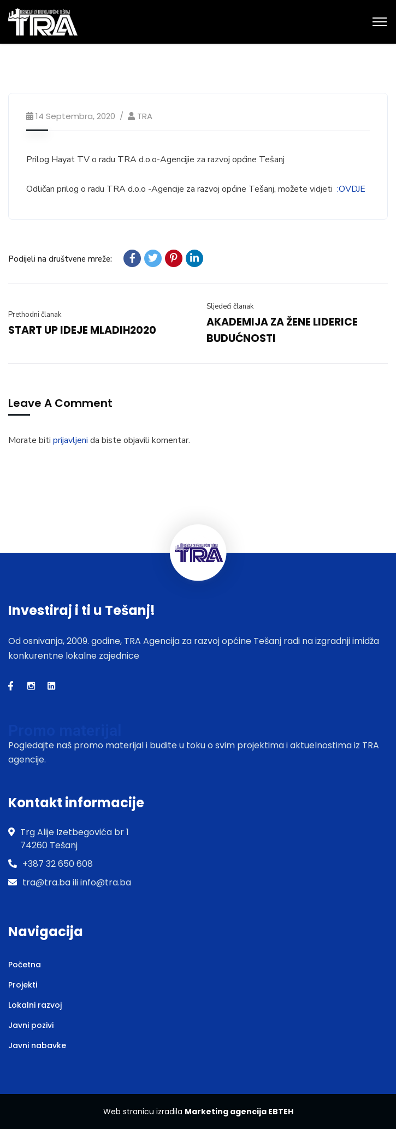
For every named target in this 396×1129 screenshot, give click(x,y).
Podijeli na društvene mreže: (60, 258)
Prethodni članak (34, 315)
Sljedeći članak (229, 306)
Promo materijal (64, 731)
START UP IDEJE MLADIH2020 (82, 330)
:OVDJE (351, 189)
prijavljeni (70, 440)
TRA (144, 116)
